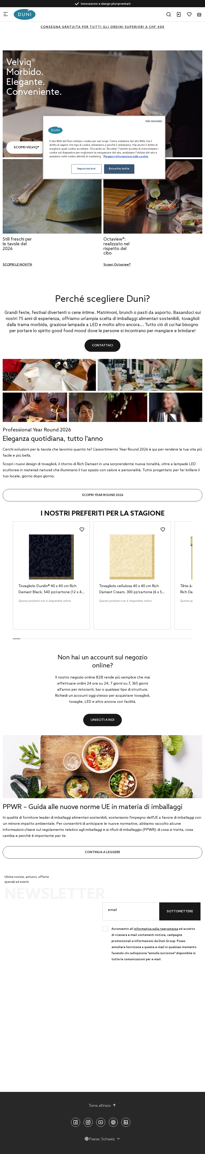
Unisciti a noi (102, 720)
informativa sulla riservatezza (156, 929)
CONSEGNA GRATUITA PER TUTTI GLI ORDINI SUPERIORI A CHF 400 (102, 27)
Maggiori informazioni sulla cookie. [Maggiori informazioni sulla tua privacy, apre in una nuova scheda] (126, 156)
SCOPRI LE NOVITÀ (17, 265)
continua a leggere (102, 852)
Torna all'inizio (102, 1105)
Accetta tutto (119, 168)
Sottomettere (180, 911)
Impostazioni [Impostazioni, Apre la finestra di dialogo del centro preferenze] (86, 168)
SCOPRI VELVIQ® (26, 147)
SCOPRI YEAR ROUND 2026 (102, 495)
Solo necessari (154, 120)
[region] (104, 147)
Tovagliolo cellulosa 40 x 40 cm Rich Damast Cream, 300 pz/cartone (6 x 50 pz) (131, 589)
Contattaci (102, 345)
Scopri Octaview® (117, 265)
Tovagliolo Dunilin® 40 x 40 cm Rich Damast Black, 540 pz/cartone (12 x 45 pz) (51, 589)
